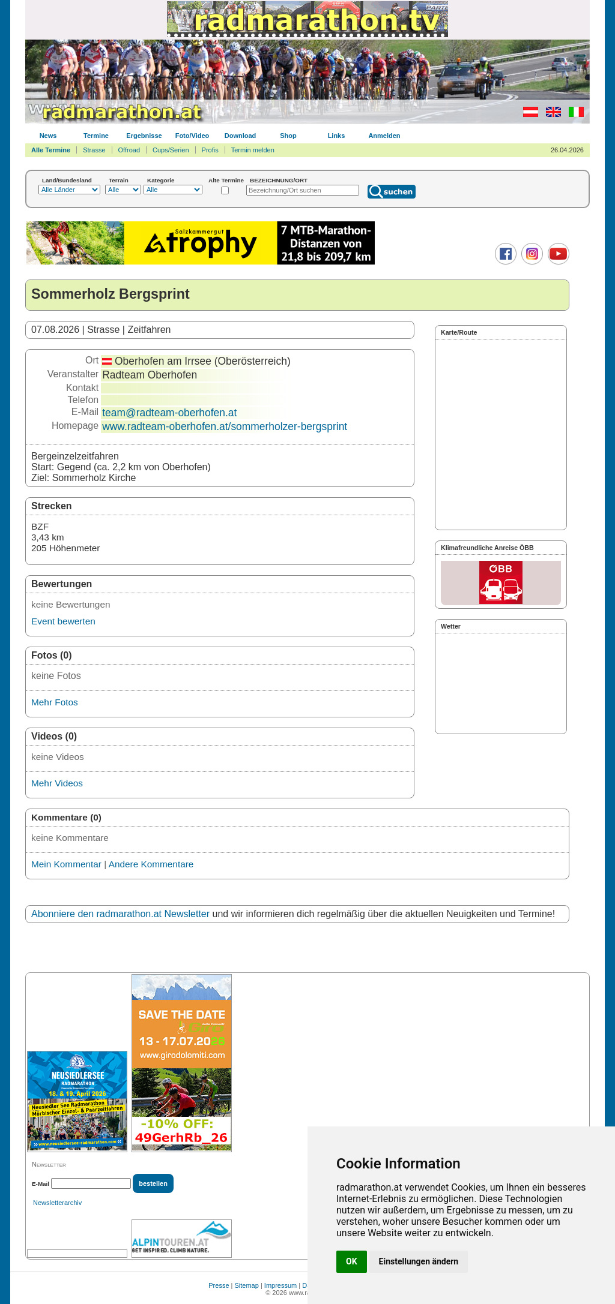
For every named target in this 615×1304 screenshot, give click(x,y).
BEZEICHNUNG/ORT (279, 180)
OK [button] (351, 1261)
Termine (96, 135)
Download (240, 135)
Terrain (119, 180)
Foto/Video (192, 135)
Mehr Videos (57, 783)
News (48, 135)
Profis (210, 150)
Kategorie (161, 180)
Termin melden (252, 150)
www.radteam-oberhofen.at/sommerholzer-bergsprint (224, 426)
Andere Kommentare (151, 864)
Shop (288, 135)
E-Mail (40, 1183)
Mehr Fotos (54, 702)
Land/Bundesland (67, 180)
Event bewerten (63, 621)
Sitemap (247, 1285)
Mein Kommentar (66, 864)
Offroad (129, 150)
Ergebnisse (144, 135)
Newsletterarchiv (57, 1202)
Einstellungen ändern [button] (419, 1261)
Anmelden (384, 135)
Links (336, 135)
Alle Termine (50, 150)
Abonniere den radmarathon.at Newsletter (120, 914)
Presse (218, 1285)
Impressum (280, 1285)
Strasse (94, 150)
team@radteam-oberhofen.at (169, 413)
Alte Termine (226, 180)
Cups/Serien (171, 150)
